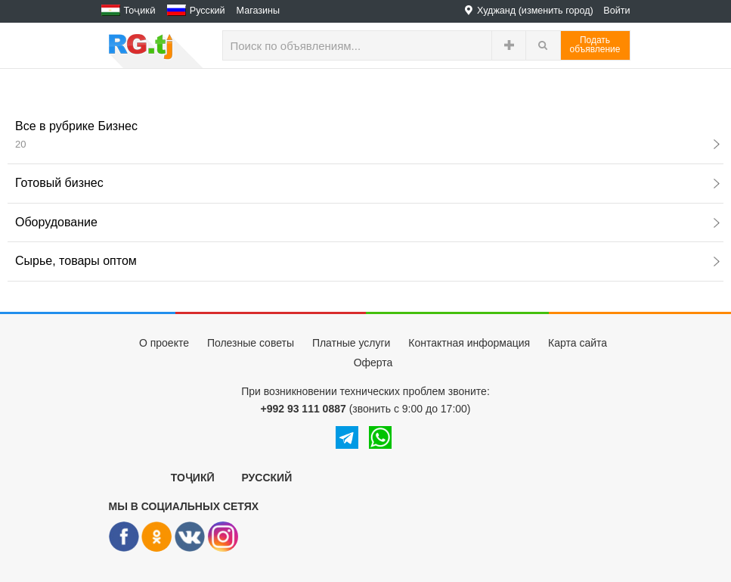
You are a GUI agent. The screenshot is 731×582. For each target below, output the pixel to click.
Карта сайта (577, 343)
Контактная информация (469, 343)
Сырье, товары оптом (367, 260)
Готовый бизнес (367, 182)
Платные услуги (351, 343)
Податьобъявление (595, 44)
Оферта (373, 362)
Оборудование (367, 222)
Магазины (258, 10)
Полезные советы (250, 343)
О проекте (164, 343)
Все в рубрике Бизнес (367, 135)
